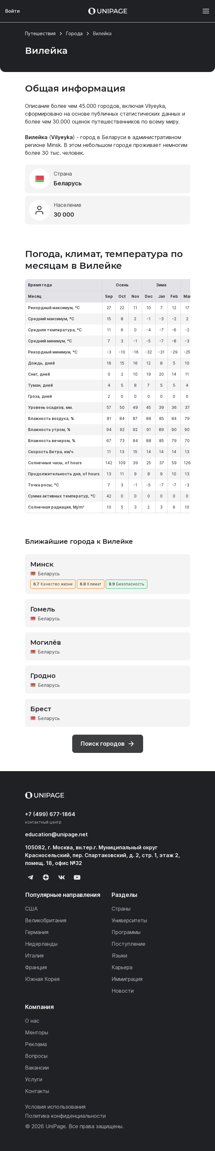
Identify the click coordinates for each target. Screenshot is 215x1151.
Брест (40, 709)
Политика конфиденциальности (65, 1116)
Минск (41, 564)
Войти (12, 11)
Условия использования (55, 1106)
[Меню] (202, 11)
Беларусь (49, 573)
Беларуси (114, 137)
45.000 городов (99, 106)
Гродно (43, 676)
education (56, 834)
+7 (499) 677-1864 (50, 814)
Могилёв (45, 642)
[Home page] (107, 11)
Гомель (42, 609)
